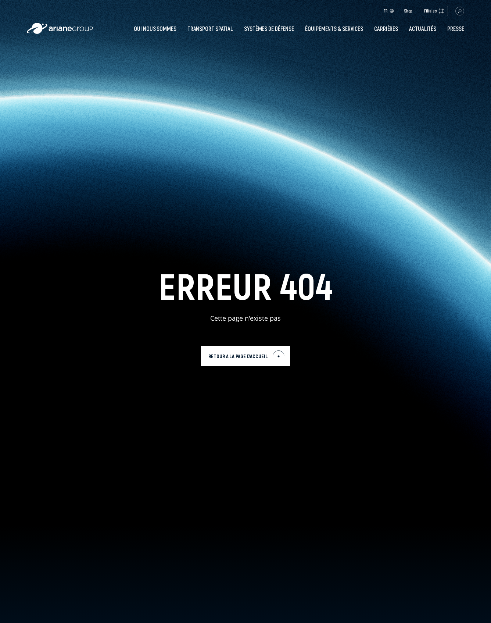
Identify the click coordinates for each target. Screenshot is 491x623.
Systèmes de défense (269, 28)
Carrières (386, 28)
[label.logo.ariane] (60, 32)
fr (389, 11)
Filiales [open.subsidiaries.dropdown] (433, 11)
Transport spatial (210, 28)
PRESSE (455, 28)
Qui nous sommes (155, 28)
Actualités (422, 28)
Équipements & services (334, 28)
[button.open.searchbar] (459, 11)
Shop (408, 11)
